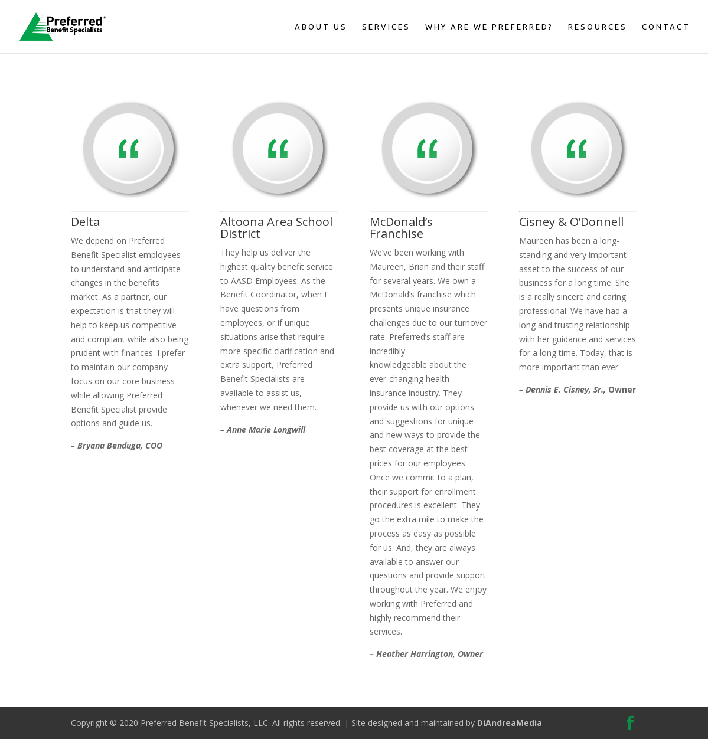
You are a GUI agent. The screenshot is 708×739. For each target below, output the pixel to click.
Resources (597, 26)
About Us (321, 26)
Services (386, 26)
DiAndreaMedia (509, 722)
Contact (666, 26)
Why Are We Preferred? (489, 26)
